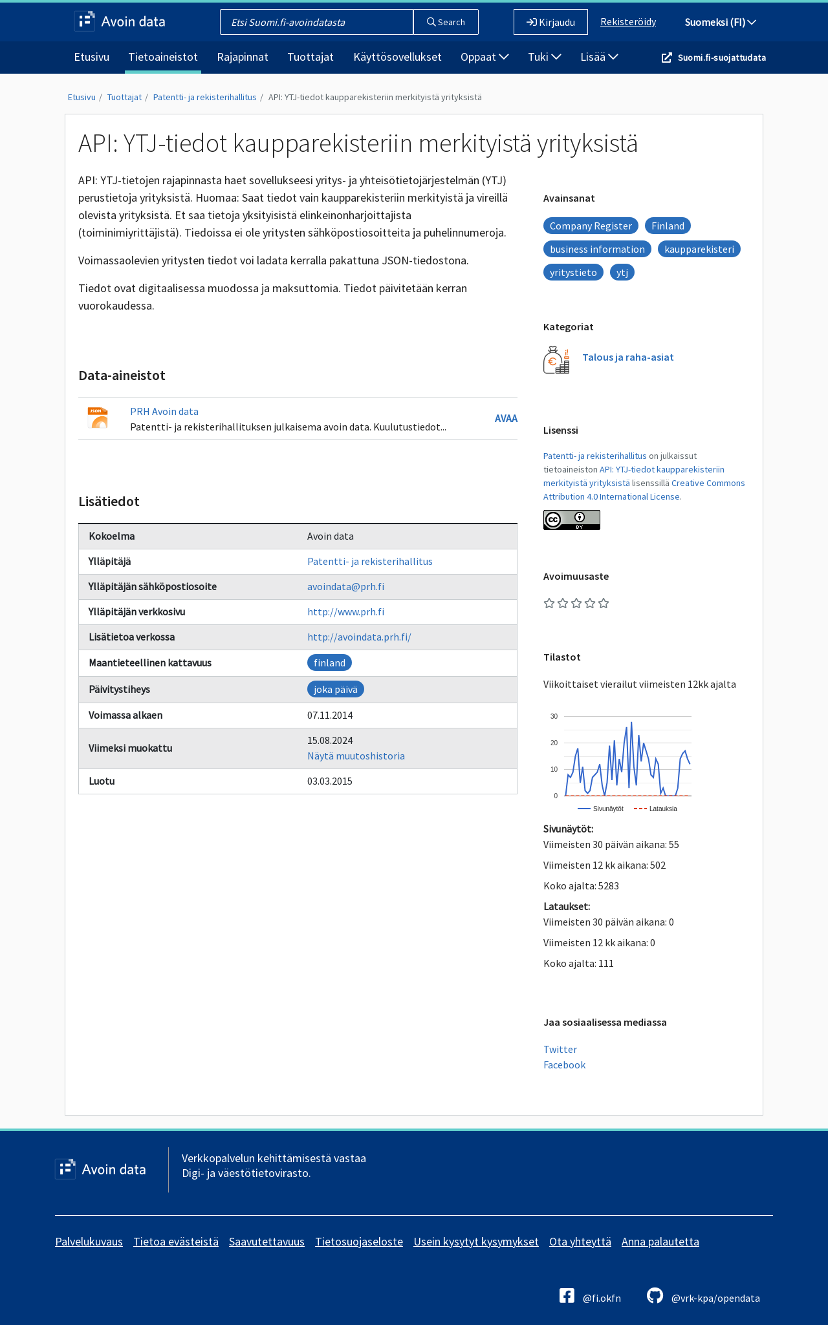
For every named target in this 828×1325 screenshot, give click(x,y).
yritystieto (573, 272)
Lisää (599, 56)
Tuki (544, 56)
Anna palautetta (660, 1241)
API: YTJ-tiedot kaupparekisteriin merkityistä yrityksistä (375, 97)
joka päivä (336, 689)
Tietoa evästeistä (176, 1241)
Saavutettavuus (267, 1241)
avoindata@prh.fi (345, 586)
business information (597, 248)
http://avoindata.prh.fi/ (359, 636)
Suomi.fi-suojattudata (722, 57)
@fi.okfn (590, 1295)
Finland (667, 225)
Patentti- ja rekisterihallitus (205, 97)
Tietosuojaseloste (359, 1241)
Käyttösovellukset (397, 56)
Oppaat (485, 56)
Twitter (560, 1049)
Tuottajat (310, 56)
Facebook (564, 1064)
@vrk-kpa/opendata (703, 1295)
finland (329, 662)
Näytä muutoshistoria (356, 755)
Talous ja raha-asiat (628, 356)
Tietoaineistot (163, 56)
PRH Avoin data (164, 411)
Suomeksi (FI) (720, 22)
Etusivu (91, 56)
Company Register (591, 225)
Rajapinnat (242, 56)
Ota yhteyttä (580, 1241)
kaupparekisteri (699, 248)
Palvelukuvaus (89, 1241)
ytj (622, 272)
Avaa (506, 418)
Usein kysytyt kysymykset (476, 1241)
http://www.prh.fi (345, 611)
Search (446, 22)
